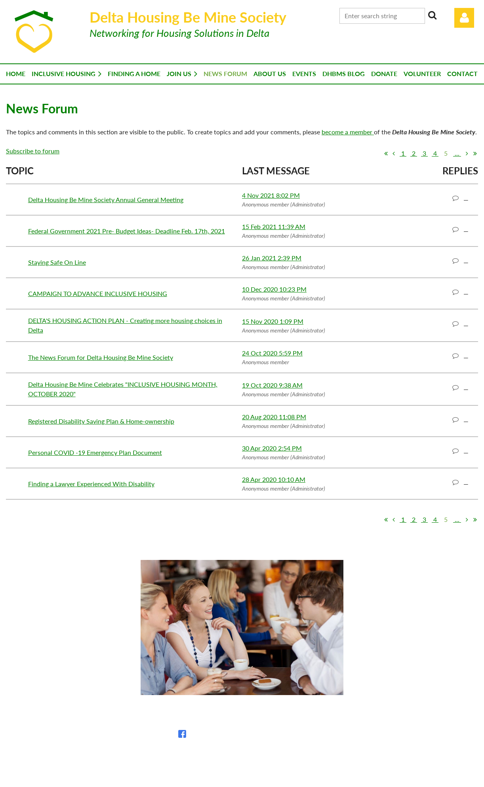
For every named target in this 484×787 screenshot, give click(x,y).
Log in (464, 18)
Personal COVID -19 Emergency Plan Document (95, 452)
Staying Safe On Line (57, 262)
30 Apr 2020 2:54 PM (272, 448)
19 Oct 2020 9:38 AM (272, 385)
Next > (467, 153)
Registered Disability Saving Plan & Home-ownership (101, 421)
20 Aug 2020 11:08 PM (274, 416)
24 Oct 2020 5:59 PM (272, 353)
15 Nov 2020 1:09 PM (272, 321)
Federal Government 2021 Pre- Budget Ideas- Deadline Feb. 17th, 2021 (126, 231)
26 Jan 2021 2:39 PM (271, 258)
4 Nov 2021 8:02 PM (271, 195)
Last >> (475, 153)
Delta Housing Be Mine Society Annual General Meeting (105, 199)
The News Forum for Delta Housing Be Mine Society (100, 357)
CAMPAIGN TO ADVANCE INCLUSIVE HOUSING (97, 293)
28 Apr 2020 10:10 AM (273, 479)
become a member (348, 132)
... (457, 153)
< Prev (394, 153)
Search (432, 15)
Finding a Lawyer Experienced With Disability (91, 483)
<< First (386, 153)
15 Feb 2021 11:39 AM (273, 226)
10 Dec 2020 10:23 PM (274, 289)
